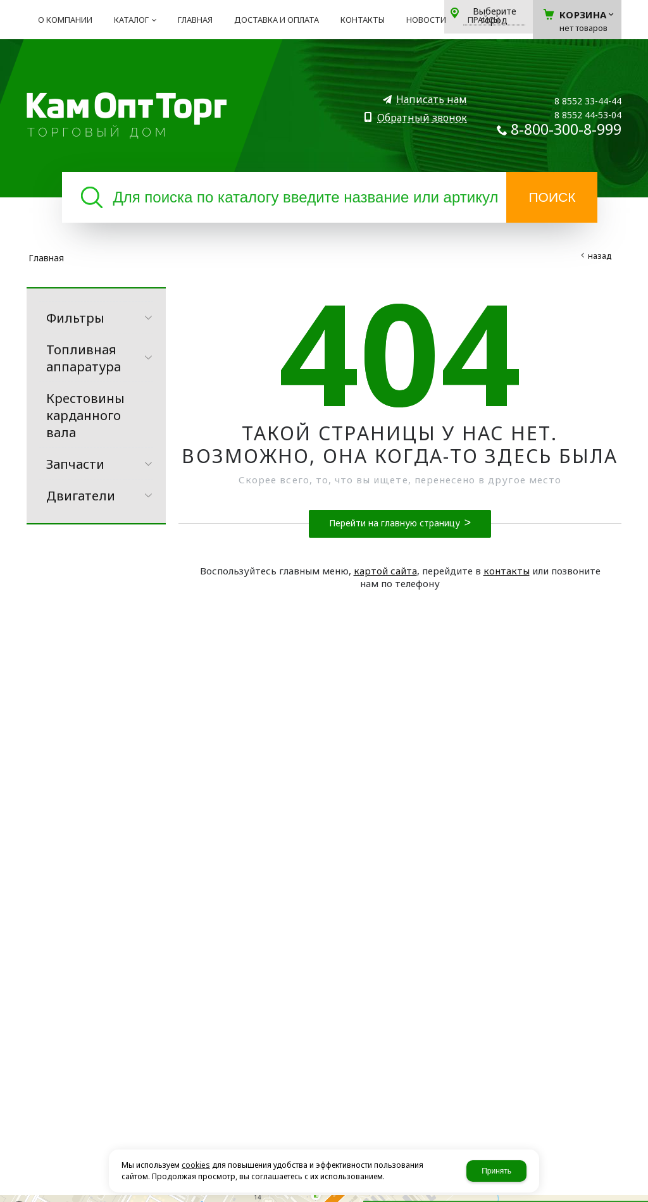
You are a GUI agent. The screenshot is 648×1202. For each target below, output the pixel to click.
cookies (196, 1165)
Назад (600, 255)
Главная (46, 258)
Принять (496, 1171)
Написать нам (431, 99)
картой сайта (385, 570)
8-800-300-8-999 (566, 129)
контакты (506, 570)
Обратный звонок (422, 118)
